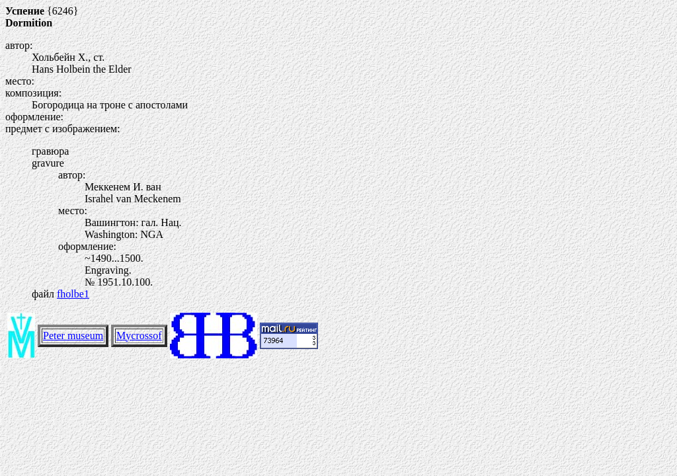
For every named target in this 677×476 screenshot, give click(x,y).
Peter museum (73, 335)
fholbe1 (73, 293)
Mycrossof (138, 335)
